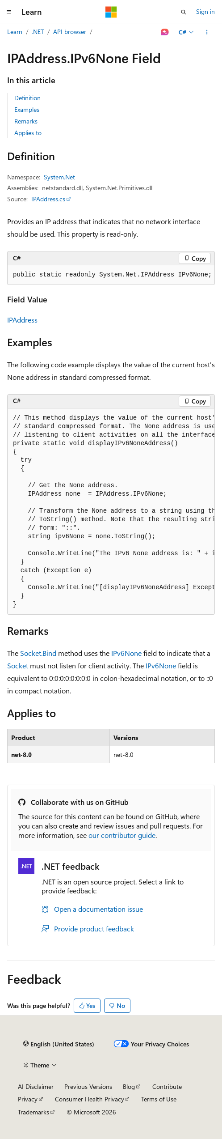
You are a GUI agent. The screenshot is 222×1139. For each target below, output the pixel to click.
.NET (38, 31)
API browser (69, 31)
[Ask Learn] (165, 32)
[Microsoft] (111, 12)
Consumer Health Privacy (89, 1099)
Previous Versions (88, 1086)
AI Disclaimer (36, 1086)
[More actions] (207, 32)
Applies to (28, 132)
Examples (26, 109)
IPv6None (126, 653)
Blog (129, 1086)
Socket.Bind (38, 653)
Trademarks (33, 1112)
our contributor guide (121, 835)
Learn (14, 31)
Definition (27, 98)
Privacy (28, 1099)
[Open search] (184, 12)
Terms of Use (158, 1099)
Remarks (26, 121)
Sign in (205, 11)
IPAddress (22, 319)
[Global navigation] (9, 12)
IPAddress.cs (48, 199)
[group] (111, 511)
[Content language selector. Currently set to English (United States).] (59, 1044)
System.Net (59, 177)
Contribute (167, 1086)
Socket (17, 665)
